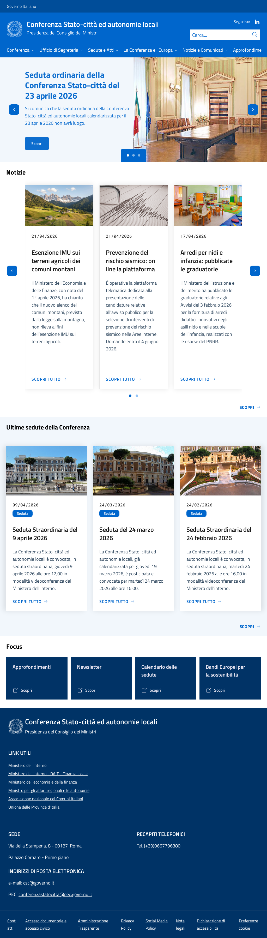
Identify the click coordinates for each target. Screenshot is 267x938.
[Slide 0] (128, 155)
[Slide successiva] (255, 271)
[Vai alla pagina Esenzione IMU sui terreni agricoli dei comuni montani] (49, 379)
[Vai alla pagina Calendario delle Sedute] (151, 690)
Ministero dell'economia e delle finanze (42, 782)
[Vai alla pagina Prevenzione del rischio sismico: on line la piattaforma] (123, 379)
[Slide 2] (139, 155)
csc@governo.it (38, 882)
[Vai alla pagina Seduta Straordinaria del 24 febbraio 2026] (204, 601)
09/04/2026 (26, 504)
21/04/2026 (45, 236)
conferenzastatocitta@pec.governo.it (55, 894)
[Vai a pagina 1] (130, 396)
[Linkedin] (255, 21)
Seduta (22, 513)
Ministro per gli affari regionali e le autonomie (48, 790)
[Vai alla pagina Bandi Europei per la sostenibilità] (215, 690)
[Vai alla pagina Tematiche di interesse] (22, 690)
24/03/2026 (112, 504)
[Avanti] (257, 109)
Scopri (37, 143)
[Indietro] (9, 109)
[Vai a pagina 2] (137, 396)
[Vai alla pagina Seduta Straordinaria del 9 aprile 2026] (30, 601)
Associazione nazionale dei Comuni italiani (45, 799)
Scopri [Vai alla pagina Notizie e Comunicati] (250, 407)
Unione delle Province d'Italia (33, 807)
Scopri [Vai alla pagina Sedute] (250, 626)
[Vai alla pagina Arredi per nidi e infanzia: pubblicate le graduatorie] (198, 379)
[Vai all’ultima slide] (12, 271)
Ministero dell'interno (27, 765)
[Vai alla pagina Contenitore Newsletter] (86, 690)
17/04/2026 (193, 236)
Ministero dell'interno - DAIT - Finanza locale (48, 773)
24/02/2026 (199, 504)
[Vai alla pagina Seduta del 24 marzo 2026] (117, 601)
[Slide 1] (133, 155)
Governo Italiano (21, 6)
